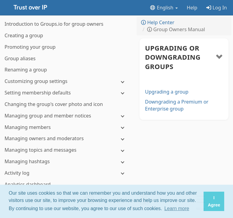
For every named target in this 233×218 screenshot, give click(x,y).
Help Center (157, 22)
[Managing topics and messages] (66, 150)
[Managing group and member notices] (66, 116)
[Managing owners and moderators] (66, 138)
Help (192, 7)
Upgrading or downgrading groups (173, 57)
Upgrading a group (166, 91)
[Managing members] (66, 127)
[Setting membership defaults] (66, 93)
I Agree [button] (214, 201)
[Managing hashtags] (66, 161)
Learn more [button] (176, 208)
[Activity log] (66, 173)
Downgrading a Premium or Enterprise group (176, 105)
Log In (216, 7)
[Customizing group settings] (66, 81)
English (164, 7)
